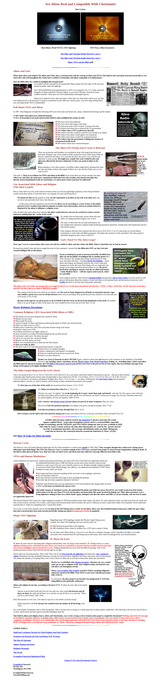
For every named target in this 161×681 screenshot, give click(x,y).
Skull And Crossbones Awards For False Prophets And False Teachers (40, 632)
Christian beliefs (94, 278)
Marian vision (83, 362)
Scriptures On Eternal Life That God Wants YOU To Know (36, 636)
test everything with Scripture (68, 571)
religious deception (82, 562)
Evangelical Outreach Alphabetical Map (29, 656)
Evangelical (17, 664)
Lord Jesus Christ (105, 379)
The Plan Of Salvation (22, 640)
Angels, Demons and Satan (23, 644)
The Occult (17, 652)
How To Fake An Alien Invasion (34, 435)
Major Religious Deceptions (28, 307)
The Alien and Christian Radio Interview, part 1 (80, 54)
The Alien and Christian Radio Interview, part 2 (80, 58)
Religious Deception (21, 648)
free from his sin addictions (73, 554)
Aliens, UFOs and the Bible (78, 62)
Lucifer (62, 282)
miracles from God (61, 402)
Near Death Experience (99, 362)
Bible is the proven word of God (62, 364)
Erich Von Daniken (95, 261)
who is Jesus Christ (120, 278)
